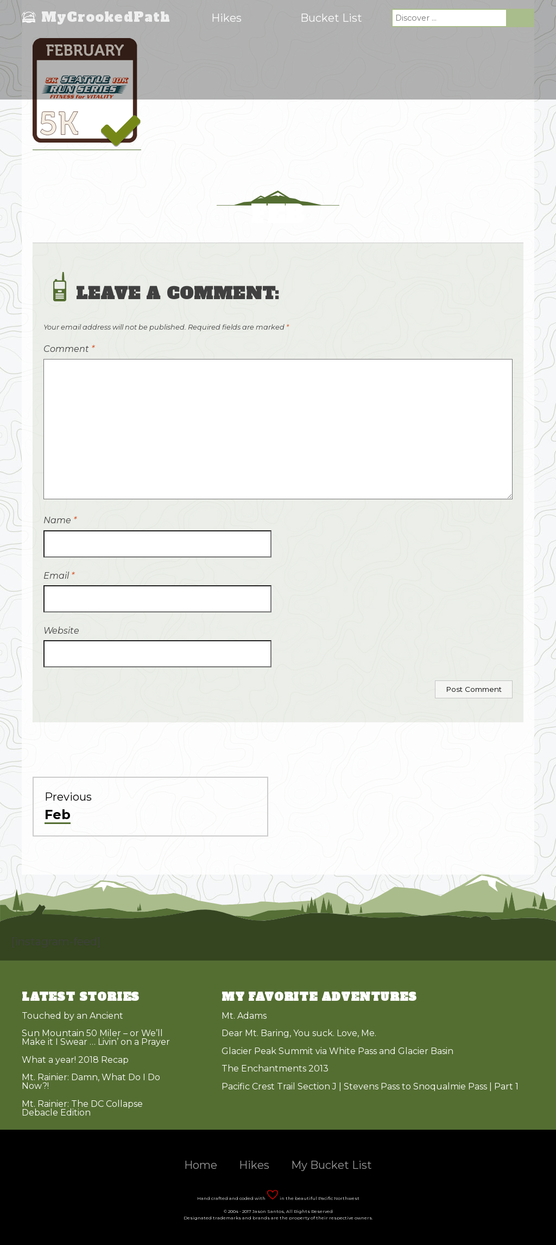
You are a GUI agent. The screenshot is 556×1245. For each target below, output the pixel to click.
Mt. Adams (244, 1016)
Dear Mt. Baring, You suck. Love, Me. (299, 1033)
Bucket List (331, 17)
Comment (68, 349)
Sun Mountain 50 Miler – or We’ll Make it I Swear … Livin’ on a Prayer (96, 1037)
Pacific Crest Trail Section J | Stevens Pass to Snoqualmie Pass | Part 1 (370, 1086)
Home (200, 1165)
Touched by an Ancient (72, 1016)
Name (60, 520)
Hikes (226, 17)
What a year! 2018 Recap (75, 1060)
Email (58, 576)
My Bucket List (331, 1165)
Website (61, 630)
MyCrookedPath (106, 18)
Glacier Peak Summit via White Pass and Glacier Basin (337, 1051)
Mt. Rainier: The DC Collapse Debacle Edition (82, 1108)
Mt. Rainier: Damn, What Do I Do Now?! (91, 1081)
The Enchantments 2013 (275, 1068)
